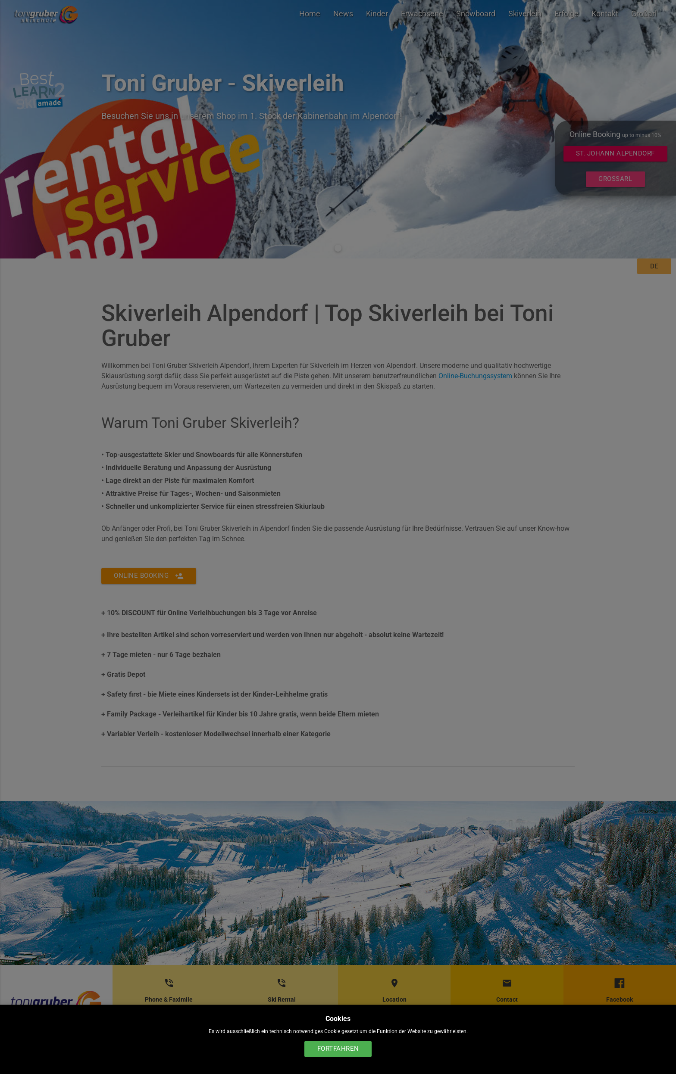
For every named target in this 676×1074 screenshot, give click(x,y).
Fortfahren (338, 1049)
